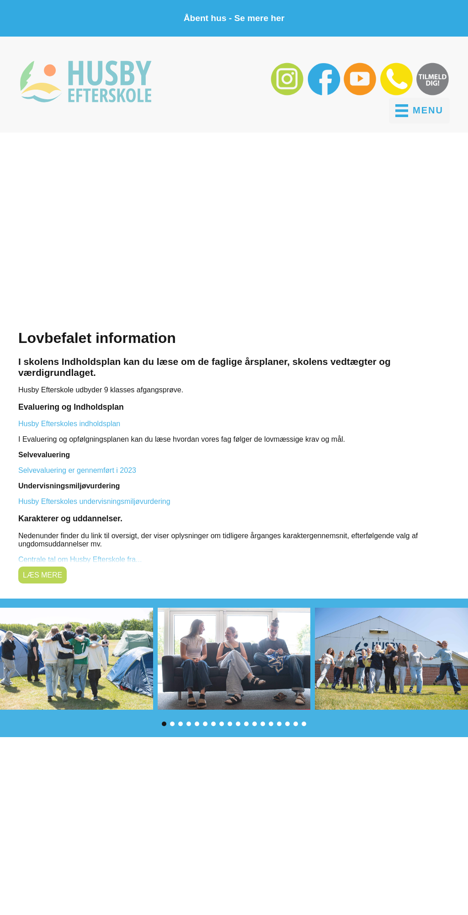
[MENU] (419, 110)
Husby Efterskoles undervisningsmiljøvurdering (94, 501)
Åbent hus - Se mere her (234, 18)
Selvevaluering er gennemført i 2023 (77, 470)
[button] (288, 93)
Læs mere (42, 575)
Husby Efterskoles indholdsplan (69, 424)
